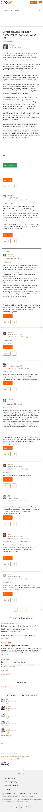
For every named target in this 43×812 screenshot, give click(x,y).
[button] (5, 186)
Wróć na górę (21, 773)
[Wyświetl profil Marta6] (11, 729)
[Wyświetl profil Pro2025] (11, 707)
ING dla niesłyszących (11, 793)
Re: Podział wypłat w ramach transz (14, 646)
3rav (8, 364)
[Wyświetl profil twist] (11, 722)
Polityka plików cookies (27, 796)
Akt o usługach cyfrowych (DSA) (10, 759)
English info (23, 793)
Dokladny (10, 332)
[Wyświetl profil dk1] (11, 714)
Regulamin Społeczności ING (9, 754)
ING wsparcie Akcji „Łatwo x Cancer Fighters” (18, 626)
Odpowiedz (7, 180)
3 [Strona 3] (26, 609)
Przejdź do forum (6, 674)
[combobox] (21, 10)
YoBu (8, 534)
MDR (35, 793)
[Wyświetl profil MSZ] (11, 700)
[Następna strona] (41, 609)
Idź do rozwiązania (9, 165)
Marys (11, 45)
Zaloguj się (33, 2)
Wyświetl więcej (6, 736)
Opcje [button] (14, 186)
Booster (9, 196)
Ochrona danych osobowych (10, 796)
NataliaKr (10, 254)
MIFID (30, 793)
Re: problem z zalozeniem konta (13, 662)
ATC (8, 496)
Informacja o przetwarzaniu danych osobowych (15, 756)
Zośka (9, 574)
